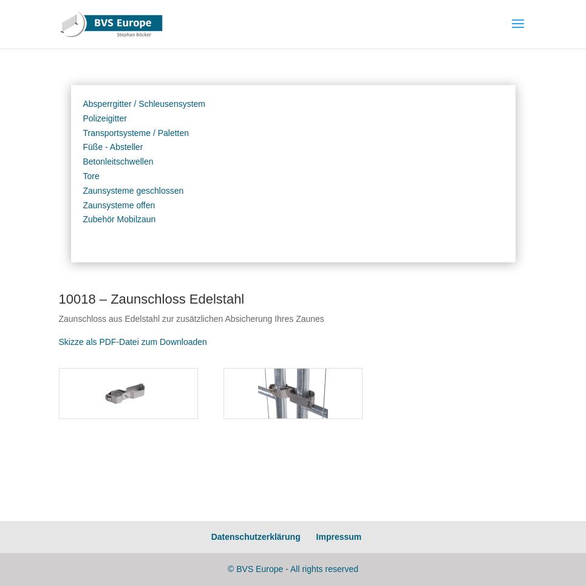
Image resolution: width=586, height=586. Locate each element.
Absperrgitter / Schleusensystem (144, 104)
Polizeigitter (105, 118)
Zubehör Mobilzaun (119, 219)
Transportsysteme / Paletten (136, 133)
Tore (91, 176)
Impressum (339, 537)
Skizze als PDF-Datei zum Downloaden (133, 342)
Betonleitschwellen (118, 161)
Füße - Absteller (113, 147)
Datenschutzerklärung (256, 537)
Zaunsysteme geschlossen (133, 191)
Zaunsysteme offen (119, 205)
